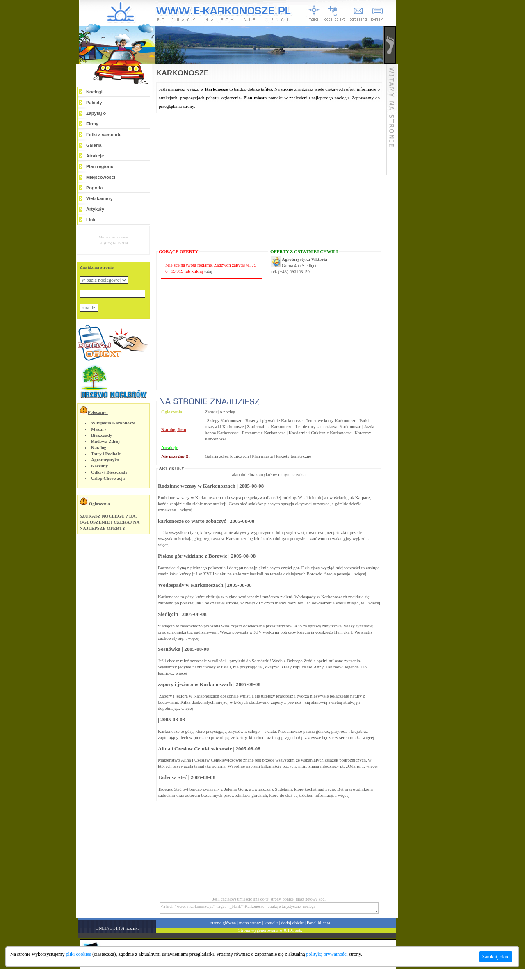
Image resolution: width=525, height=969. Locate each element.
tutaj (208, 271)
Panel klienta (318, 922)
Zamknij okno (496, 957)
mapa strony (250, 922)
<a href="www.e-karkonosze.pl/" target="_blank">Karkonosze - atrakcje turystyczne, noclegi (269, 908)
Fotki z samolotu (104, 134)
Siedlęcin (168, 614)
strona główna (223, 922)
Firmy (92, 123)
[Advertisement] (423, 124)
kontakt (271, 922)
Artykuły (95, 209)
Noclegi (94, 91)
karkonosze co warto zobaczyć (192, 521)
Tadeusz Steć (172, 777)
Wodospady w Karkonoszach (190, 585)
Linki (91, 219)
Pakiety (94, 102)
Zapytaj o (96, 113)
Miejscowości (100, 177)
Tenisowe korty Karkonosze (331, 420)
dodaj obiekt (292, 922)
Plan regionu (100, 166)
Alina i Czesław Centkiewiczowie (195, 749)
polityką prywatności (327, 954)
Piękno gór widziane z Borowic (192, 556)
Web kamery (99, 198)
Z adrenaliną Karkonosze (269, 426)
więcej (186, 509)
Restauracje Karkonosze (263, 432)
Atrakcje (95, 155)
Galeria (93, 145)
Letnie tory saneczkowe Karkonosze (328, 426)
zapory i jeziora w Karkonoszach (195, 684)
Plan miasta (262, 456)
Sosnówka (169, 649)
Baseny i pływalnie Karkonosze (274, 420)
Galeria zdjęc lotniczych (227, 456)
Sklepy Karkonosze (224, 420)
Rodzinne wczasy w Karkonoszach (196, 486)
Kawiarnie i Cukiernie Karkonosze (320, 432)
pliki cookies (78, 954)
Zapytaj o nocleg (220, 411)
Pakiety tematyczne (293, 456)
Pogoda (94, 187)
